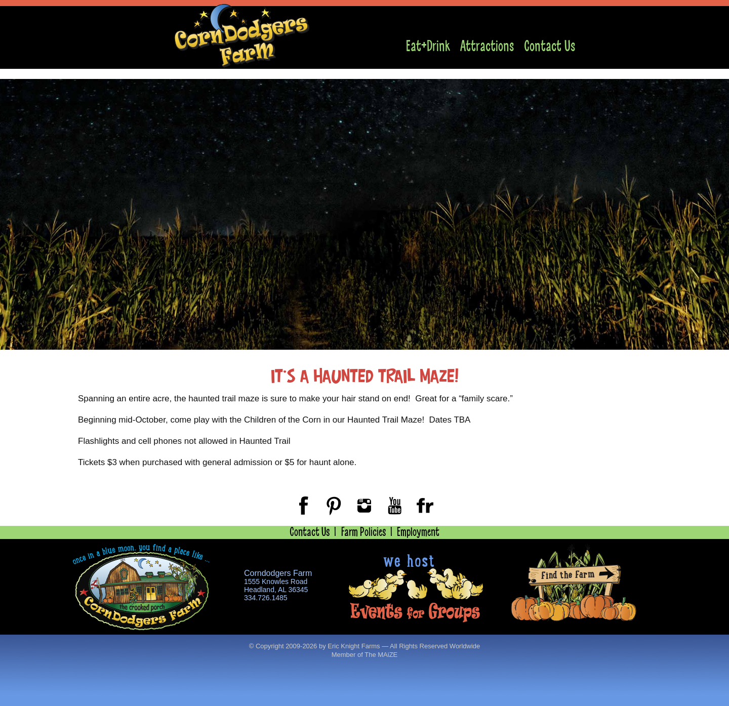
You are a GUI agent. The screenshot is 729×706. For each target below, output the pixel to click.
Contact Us (549, 46)
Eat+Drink (428, 46)
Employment (418, 532)
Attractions (487, 46)
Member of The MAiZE (365, 654)
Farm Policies (363, 532)
